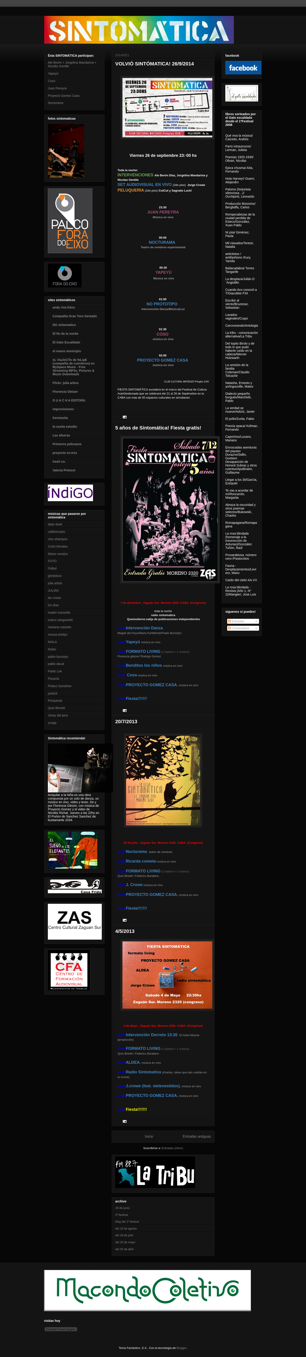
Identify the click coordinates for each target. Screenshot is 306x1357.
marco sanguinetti (60, 620)
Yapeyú (53, 73)
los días (53, 605)
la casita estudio (65, 426)
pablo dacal (56, 664)
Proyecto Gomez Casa (64, 95)
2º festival (121, 1215)
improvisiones (63, 409)
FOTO (52, 561)
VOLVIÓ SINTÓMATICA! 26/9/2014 (154, 64)
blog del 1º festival (127, 1221)
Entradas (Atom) (172, 1148)
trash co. (59, 461)
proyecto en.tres (65, 453)
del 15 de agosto (126, 1228)
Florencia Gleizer (65, 391)
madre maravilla (59, 612)
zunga (52, 723)
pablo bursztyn (58, 656)
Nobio (52, 649)
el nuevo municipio (67, 351)
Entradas (236, 621)
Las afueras (61, 435)
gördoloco (55, 576)
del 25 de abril (124, 1249)
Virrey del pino (58, 715)
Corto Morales (58, 546)
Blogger (181, 1348)
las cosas (54, 598)
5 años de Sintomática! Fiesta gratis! (158, 428)
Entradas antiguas (197, 1136)
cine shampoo (57, 539)
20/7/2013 (126, 721)
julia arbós (55, 583)
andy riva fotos (64, 307)
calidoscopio (56, 531)
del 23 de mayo (125, 1242)
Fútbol (52, 568)
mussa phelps (57, 634)
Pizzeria (53, 678)
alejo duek (55, 524)
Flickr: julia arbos (66, 383)
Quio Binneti (56, 708)
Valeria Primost (64, 470)
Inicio (149, 1136)
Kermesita (60, 418)
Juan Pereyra (57, 88)
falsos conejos (58, 554)
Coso (51, 81)
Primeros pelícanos (67, 444)
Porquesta (55, 700)
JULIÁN (53, 590)
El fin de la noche (65, 333)
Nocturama (55, 103)
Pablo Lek (55, 671)
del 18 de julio (124, 1235)
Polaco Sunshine (59, 686)
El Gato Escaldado (66, 342)
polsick (53, 693)
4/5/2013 (125, 931)
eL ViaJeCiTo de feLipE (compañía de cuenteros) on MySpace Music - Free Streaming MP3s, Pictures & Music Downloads (74, 367)
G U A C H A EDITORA (69, 400)
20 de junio (122, 1208)
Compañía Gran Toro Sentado (75, 316)
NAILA (52, 642)
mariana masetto (59, 627)
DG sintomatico (64, 325)
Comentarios (238, 628)
